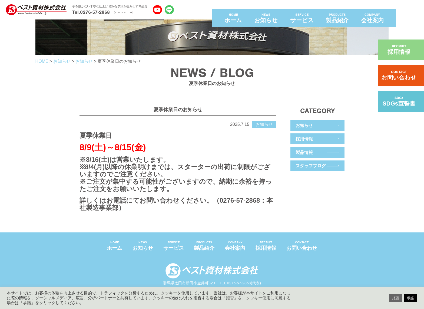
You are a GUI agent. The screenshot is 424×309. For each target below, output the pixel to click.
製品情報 (304, 152)
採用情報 (304, 138)
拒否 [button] (395, 298)
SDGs (399, 101)
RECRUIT (398, 49)
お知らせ (304, 125)
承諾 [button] (410, 298)
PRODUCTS (337, 18)
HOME (233, 18)
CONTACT (398, 75)
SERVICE (302, 18)
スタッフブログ (311, 165)
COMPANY (372, 18)
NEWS (266, 18)
